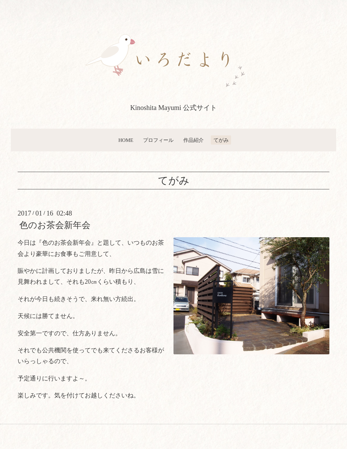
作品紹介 (193, 140)
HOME (125, 140)
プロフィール (158, 140)
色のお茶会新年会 (54, 225)
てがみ (221, 140)
